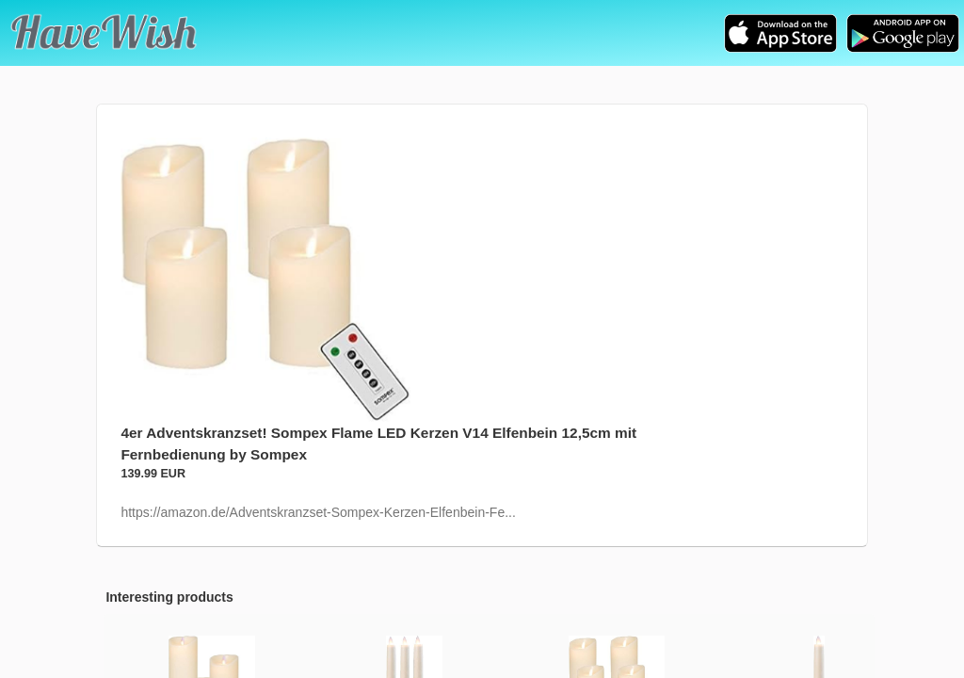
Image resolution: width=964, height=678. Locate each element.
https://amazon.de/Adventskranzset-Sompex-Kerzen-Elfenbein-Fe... (317, 512)
